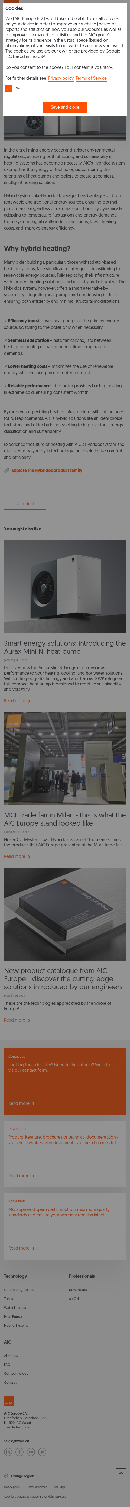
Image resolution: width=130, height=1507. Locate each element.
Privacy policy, (61, 78)
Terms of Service (91, 78)
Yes (18, 88)
